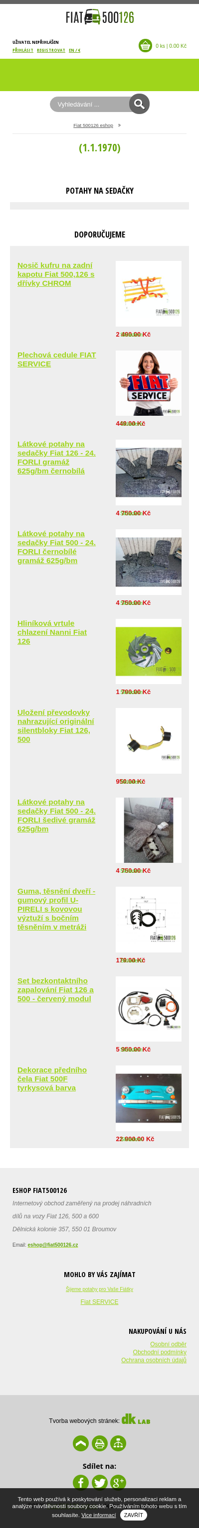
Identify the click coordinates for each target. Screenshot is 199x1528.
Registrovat (51, 50)
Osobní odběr (168, 1344)
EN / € (74, 50)
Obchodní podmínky (160, 1352)
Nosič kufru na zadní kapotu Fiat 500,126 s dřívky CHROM (56, 274)
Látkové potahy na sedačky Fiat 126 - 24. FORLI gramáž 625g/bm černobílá (56, 457)
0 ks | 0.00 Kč (171, 46)
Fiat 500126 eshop (93, 125)
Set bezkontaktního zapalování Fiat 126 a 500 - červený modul (55, 989)
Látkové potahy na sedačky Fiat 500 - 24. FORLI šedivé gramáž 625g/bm (56, 815)
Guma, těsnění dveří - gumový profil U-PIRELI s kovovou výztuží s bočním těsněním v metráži (56, 909)
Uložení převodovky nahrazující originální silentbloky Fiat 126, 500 (55, 725)
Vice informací (98, 1515)
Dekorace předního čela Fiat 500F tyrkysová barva (52, 1078)
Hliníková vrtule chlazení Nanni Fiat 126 (52, 632)
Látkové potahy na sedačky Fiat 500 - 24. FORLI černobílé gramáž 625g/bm (56, 547)
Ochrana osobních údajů (154, 1360)
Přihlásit (22, 50)
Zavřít (133, 1515)
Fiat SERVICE (100, 1301)
